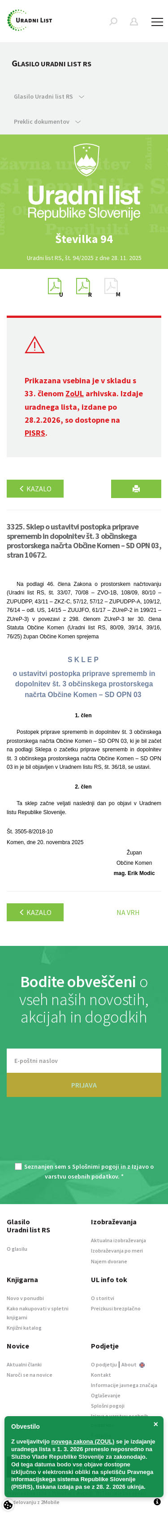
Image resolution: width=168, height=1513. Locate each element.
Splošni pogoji (108, 1405)
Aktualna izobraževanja (118, 1240)
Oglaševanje (106, 1395)
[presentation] (84, 1135)
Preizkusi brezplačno (116, 1308)
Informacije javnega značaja (124, 1385)
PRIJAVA (84, 1084)
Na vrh (128, 912)
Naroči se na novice (29, 1374)
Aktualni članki (24, 1364)
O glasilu (17, 1248)
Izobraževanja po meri (117, 1250)
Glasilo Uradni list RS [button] (49, 96)
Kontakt (101, 1374)
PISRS (35, 433)
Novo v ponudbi (25, 1298)
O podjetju (104, 1364)
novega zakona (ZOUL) (83, 1441)
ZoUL (74, 393)
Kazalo (35, 488)
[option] (84, 239)
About (133, 1364)
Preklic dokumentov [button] (47, 121)
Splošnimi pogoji (95, 1166)
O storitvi (102, 1298)
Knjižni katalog (24, 1327)
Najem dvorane (109, 1261)
